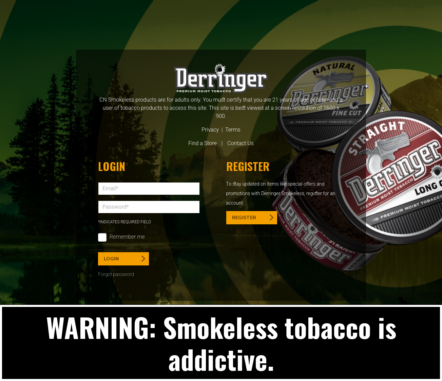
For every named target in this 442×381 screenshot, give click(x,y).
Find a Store (202, 143)
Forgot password (116, 274)
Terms (233, 129)
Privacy (210, 129)
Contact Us (240, 143)
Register (252, 217)
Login (124, 259)
